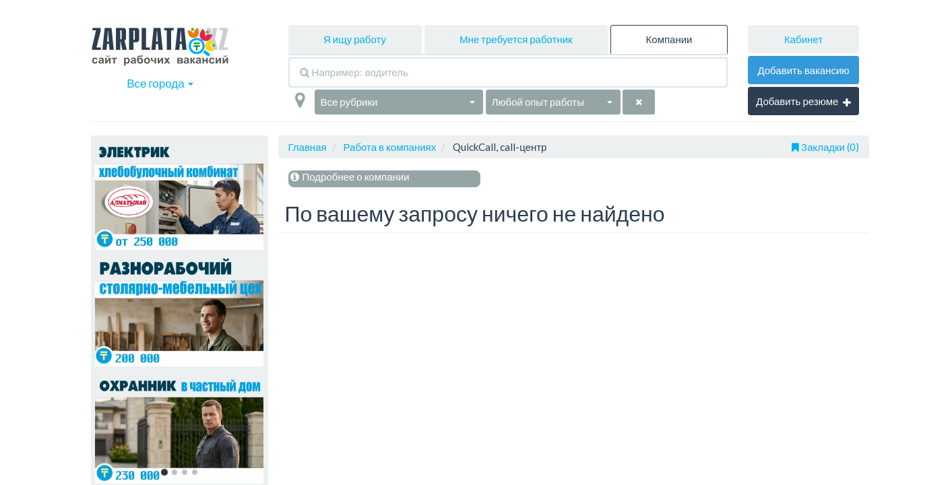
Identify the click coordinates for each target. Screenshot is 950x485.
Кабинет (803, 39)
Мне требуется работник (516, 39)
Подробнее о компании (349, 176)
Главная (307, 147)
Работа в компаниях (390, 147)
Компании (669, 39)
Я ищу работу (354, 39)
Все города (160, 83)
